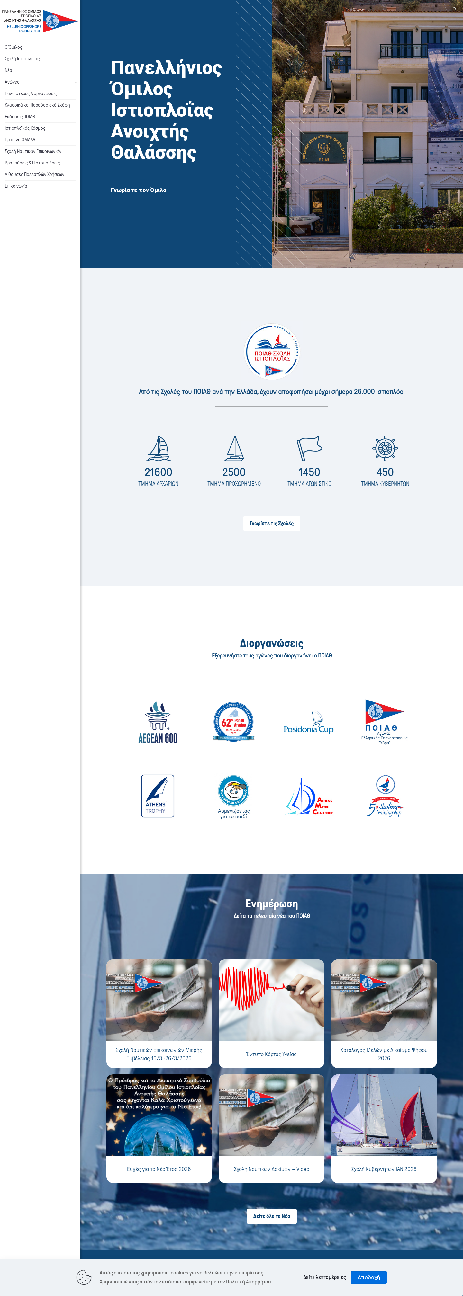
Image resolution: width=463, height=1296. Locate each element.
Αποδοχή (369, 1277)
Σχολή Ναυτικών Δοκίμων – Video (271, 1169)
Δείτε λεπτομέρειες (325, 1277)
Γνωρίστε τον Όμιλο (139, 190)
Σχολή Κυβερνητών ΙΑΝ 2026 (384, 1169)
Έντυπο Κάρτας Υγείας (272, 1054)
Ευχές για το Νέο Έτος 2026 (159, 1169)
